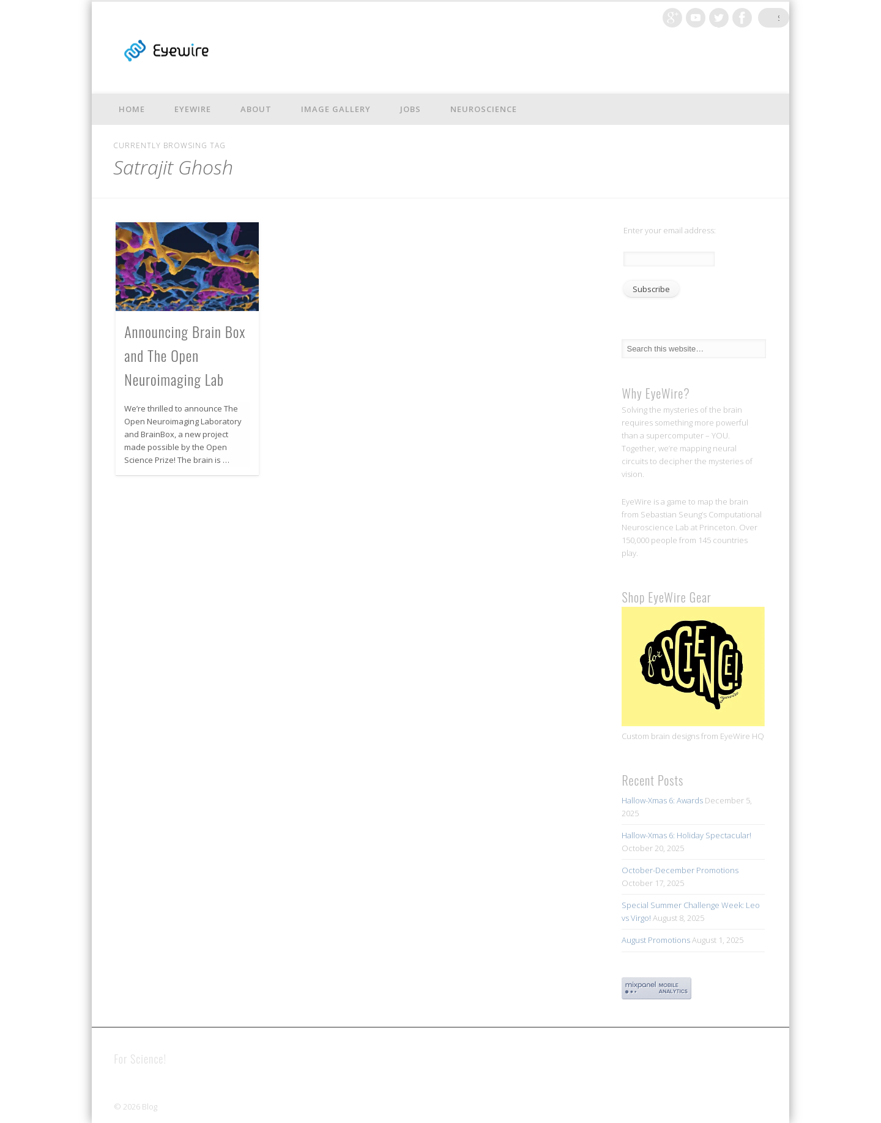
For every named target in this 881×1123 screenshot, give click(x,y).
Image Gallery (336, 109)
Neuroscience (483, 109)
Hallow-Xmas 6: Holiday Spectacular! (686, 835)
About (256, 109)
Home (132, 109)
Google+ (684, 18)
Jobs (410, 109)
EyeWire (192, 109)
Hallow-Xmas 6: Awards (662, 800)
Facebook (754, 18)
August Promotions (656, 939)
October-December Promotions (680, 870)
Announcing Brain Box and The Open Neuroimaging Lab (184, 355)
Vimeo (708, 18)
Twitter (731, 18)
